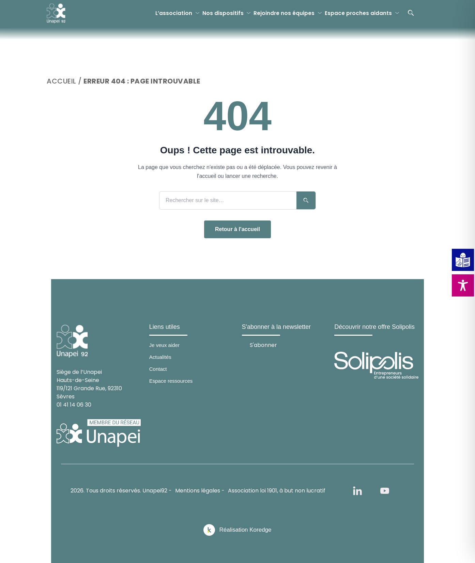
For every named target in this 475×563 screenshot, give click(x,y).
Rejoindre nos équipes (284, 13)
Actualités (160, 357)
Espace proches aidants (358, 13)
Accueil (61, 81)
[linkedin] (357, 490)
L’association (173, 13)
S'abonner (263, 345)
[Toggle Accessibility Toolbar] (463, 285)
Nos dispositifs (223, 13)
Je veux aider (164, 345)
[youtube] (384, 490)
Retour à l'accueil (237, 229)
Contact (158, 369)
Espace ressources (171, 381)
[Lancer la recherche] (306, 200)
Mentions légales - (200, 490)
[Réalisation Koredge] (237, 530)
